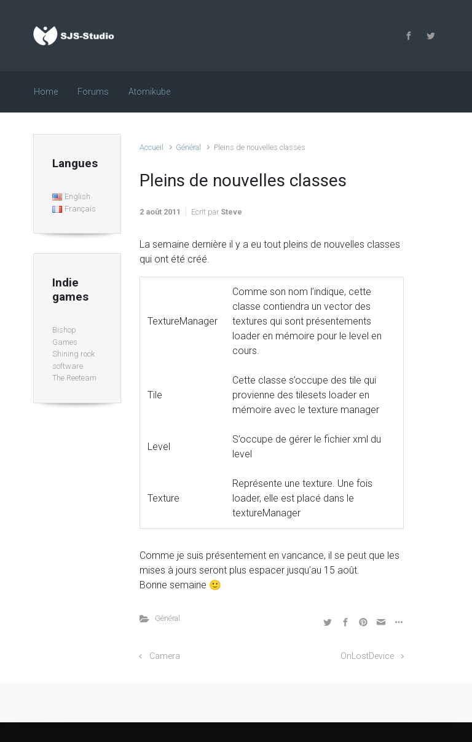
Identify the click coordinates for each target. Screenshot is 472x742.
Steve (231, 211)
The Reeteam (74, 377)
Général (188, 147)
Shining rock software (73, 360)
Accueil (151, 147)
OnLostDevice (367, 656)
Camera (164, 656)
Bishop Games (64, 336)
